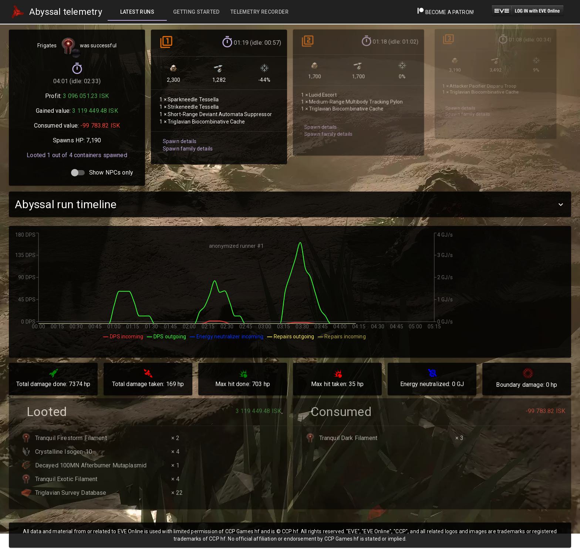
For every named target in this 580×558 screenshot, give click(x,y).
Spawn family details (186, 145)
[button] (290, 204)
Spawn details (178, 137)
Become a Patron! (445, 12)
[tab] (137, 12)
